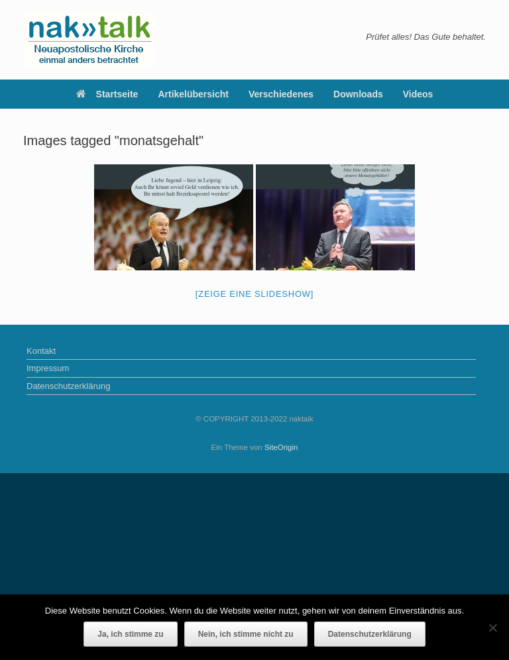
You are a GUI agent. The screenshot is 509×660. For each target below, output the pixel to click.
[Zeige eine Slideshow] (254, 294)
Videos (418, 94)
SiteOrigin (281, 447)
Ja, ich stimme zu (130, 634)
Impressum (48, 368)
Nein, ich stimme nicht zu (246, 634)
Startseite (107, 94)
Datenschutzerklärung (68, 386)
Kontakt (41, 351)
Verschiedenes (281, 94)
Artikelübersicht (193, 94)
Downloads (358, 94)
